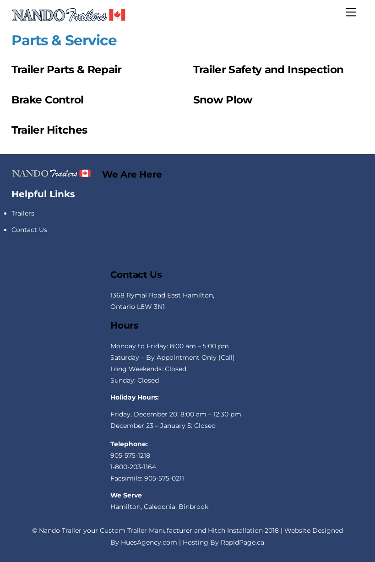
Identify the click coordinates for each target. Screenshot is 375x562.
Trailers (22, 213)
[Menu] (351, 12)
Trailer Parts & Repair (66, 69)
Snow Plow (223, 99)
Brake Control (47, 99)
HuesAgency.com (149, 542)
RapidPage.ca (242, 542)
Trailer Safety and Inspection (268, 69)
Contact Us (29, 230)
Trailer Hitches (49, 130)
